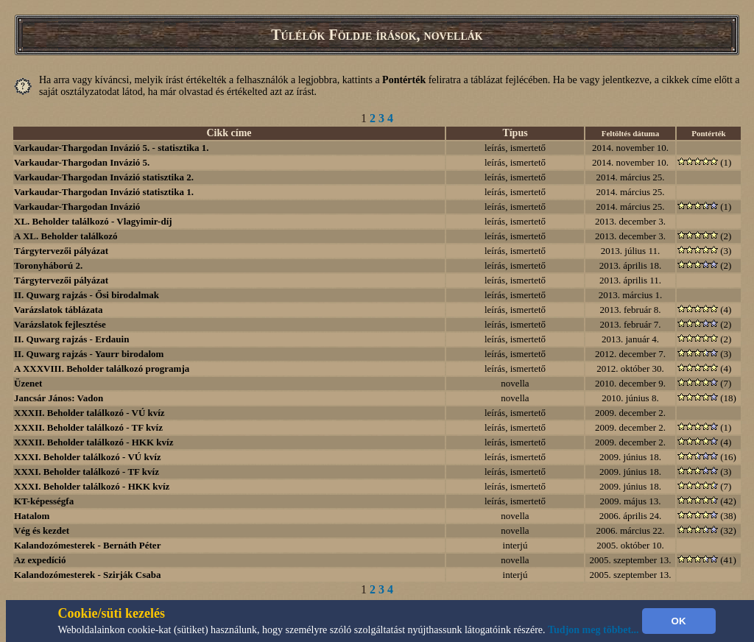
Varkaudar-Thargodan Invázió (77, 206)
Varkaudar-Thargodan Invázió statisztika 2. (104, 177)
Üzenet (28, 383)
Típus (514, 132)
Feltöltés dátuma (631, 133)
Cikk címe (228, 132)
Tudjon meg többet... (593, 629)
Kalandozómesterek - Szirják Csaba (87, 574)
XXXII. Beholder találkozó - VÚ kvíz (89, 412)
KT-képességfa (44, 501)
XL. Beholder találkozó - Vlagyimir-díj (93, 221)
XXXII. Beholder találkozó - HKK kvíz (93, 442)
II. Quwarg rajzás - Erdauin (71, 339)
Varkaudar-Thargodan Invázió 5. (81, 162)
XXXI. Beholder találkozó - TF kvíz (86, 471)
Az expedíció (40, 559)
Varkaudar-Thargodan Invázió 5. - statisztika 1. (111, 147)
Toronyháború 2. (48, 265)
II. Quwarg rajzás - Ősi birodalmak (86, 294)
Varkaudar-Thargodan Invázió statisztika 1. (104, 191)
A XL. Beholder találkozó (66, 235)
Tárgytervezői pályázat (61, 250)
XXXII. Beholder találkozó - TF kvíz (88, 427)
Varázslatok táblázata (58, 309)
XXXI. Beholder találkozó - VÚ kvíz (87, 456)
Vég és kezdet (41, 530)
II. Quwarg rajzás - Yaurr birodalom (88, 353)
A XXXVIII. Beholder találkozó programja (101, 368)
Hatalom (31, 515)
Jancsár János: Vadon (58, 397)
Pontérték (708, 133)
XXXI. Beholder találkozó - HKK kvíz (91, 486)
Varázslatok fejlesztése (60, 324)
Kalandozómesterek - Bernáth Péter (87, 545)
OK (679, 621)
